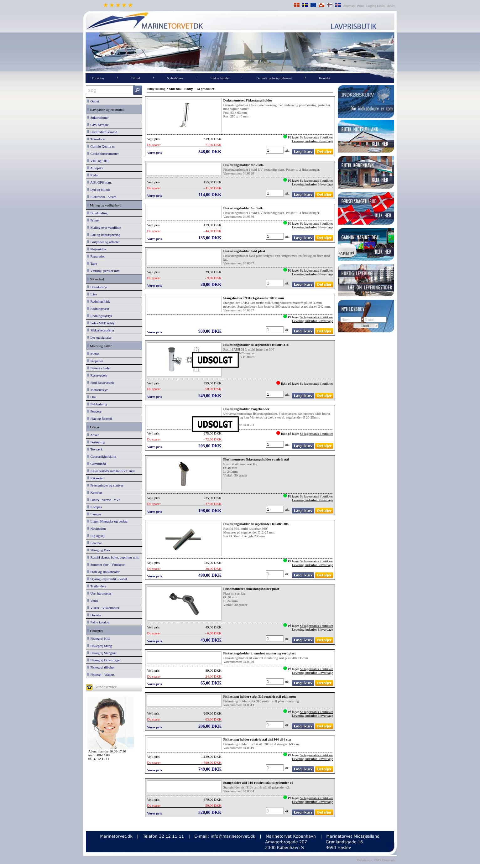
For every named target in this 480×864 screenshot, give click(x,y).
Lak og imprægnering (103, 235)
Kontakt (324, 78)
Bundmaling (97, 213)
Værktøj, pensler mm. (103, 271)
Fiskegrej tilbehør (101, 667)
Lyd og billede (98, 189)
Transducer (96, 139)
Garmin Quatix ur (101, 146)
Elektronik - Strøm (101, 197)
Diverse (94, 615)
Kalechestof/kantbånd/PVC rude (111, 471)
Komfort (94, 492)
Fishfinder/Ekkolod (102, 132)
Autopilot (95, 168)
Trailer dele (96, 586)
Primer (93, 220)
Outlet (93, 101)
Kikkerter (95, 478)
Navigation (96, 528)
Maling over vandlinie (104, 227)
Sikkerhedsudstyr (100, 330)
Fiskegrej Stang (99, 646)
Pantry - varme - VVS (104, 500)
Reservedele (97, 375)
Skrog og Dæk (98, 550)
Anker (93, 435)
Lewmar (94, 543)
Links (381, 6)
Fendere (94, 411)
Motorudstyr (97, 390)
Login (370, 6)
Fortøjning (96, 442)
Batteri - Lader (99, 368)
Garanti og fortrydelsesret (274, 78)
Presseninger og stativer (105, 485)
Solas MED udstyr (101, 323)
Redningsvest (98, 308)
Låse (92, 294)
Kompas (94, 507)
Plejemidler (96, 249)
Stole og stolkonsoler (103, 572)
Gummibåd (96, 464)
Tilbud (135, 78)
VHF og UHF (98, 161)
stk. (287, 150)
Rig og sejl (96, 536)
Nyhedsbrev (175, 78)
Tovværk (94, 449)
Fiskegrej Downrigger (104, 660)
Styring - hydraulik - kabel (107, 579)
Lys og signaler (99, 337)
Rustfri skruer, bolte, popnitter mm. (113, 557)
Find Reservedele (100, 382)
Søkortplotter (98, 117)
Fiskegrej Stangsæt (102, 653)
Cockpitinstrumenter (103, 153)
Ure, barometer (99, 593)
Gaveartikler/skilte (101, 456)
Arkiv (391, 6)
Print (360, 6)
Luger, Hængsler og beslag (107, 521)
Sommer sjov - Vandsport (106, 564)
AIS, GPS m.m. (99, 182)
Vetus (92, 600)
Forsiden (98, 78)
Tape (92, 263)
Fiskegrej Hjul (98, 638)
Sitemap (349, 6)
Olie (91, 397)
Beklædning (97, 404)
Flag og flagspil (99, 418)
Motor (93, 354)
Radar (93, 175)
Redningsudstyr (99, 316)
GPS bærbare (98, 125)
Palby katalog (98, 622)
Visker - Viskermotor (103, 608)
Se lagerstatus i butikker (316, 137)
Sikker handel (220, 78)
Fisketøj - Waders (101, 674)
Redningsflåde (98, 301)
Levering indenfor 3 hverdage (312, 141)
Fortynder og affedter (103, 242)
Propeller (95, 361)
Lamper (94, 514)
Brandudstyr (97, 287)
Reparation (96, 256)
